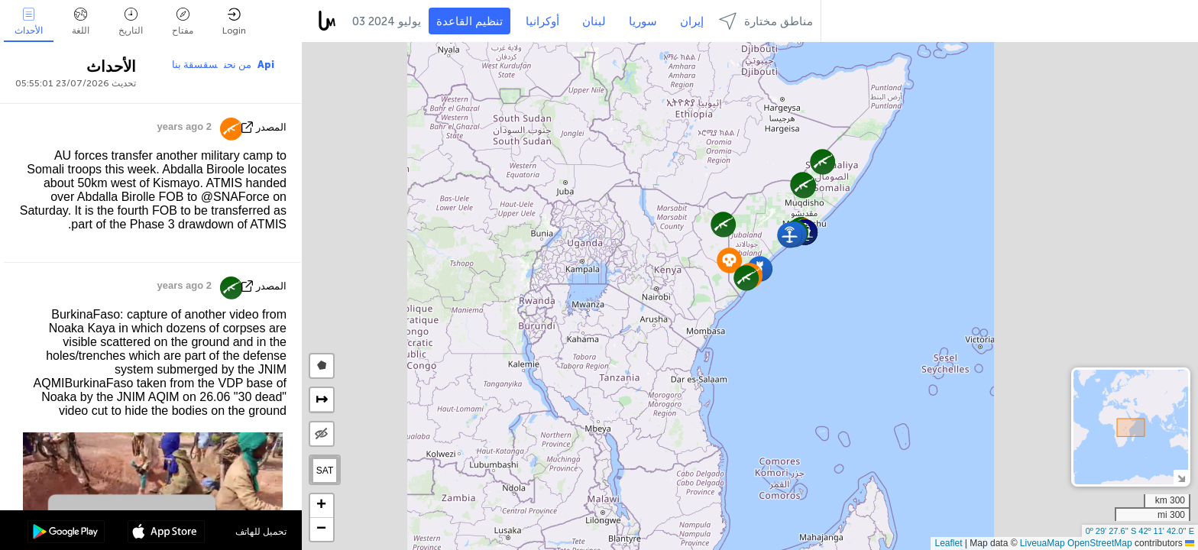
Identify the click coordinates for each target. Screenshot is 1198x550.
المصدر (271, 127)
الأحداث (29, 22)
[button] (723, 224)
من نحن (237, 64)
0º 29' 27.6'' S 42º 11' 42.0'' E (1140, 530)
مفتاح (182, 22)
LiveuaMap (1042, 543)
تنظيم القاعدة (469, 21)
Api (265, 64)
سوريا (643, 21)
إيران (692, 21)
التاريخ (130, 22)
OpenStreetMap (1099, 543)
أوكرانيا (542, 21)
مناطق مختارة (766, 21)
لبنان (594, 21)
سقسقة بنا (195, 64)
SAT (324, 470)
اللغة (80, 22)
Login (234, 22)
